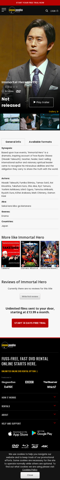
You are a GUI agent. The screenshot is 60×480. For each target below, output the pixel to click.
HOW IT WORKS (29, 397)
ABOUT (29, 414)
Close (30, 475)
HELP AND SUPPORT (29, 423)
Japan (5, 226)
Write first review (30, 296)
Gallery (53, 111)
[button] (46, 10)
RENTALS (29, 406)
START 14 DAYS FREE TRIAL (30, 323)
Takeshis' (5, 268)
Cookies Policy (29, 469)
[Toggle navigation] (5, 9)
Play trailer (41, 102)
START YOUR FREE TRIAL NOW (30, 2)
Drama (5, 216)
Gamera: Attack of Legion (33, 268)
